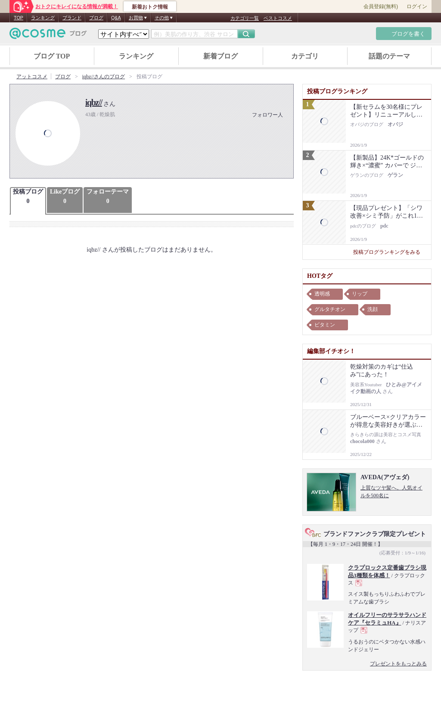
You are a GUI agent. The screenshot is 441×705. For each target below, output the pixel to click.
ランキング (43, 17)
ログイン (417, 6)
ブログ (96, 17)
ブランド (71, 17)
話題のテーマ (389, 56)
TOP (18, 17)
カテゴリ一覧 (244, 18)
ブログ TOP (52, 56)
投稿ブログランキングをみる (390, 252)
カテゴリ (305, 56)
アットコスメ (31, 77)
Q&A (116, 17)
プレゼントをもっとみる (398, 664)
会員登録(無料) (380, 6)
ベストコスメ (278, 18)
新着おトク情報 (150, 7)
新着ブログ (220, 56)
